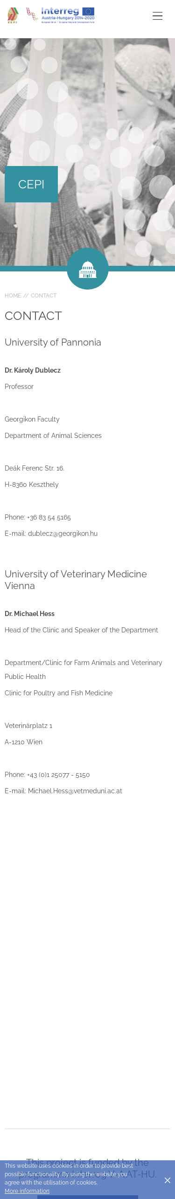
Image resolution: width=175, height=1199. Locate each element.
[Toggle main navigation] (157, 15)
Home (13, 295)
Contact (43, 295)
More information (27, 1191)
